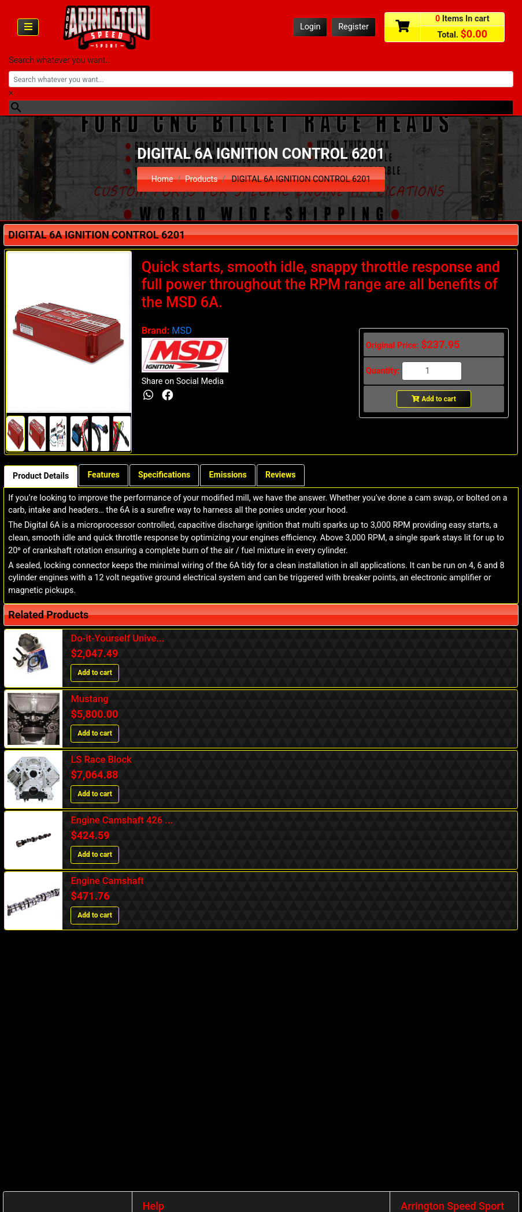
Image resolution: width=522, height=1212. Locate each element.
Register (353, 27)
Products (202, 179)
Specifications (167, 475)
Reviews (286, 475)
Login (310, 27)
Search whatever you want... (60, 60)
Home (162, 179)
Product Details (41, 477)
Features (105, 475)
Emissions (232, 475)
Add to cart (434, 399)
